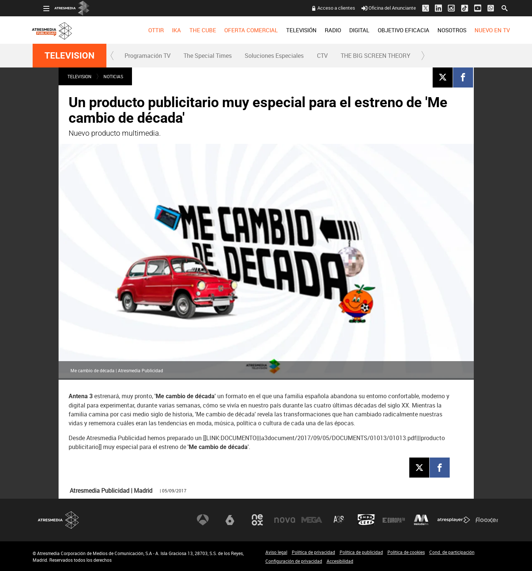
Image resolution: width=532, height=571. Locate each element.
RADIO (322, 30)
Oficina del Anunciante (377, 7)
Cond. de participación (452, 552)
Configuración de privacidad (293, 561)
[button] (112, 55)
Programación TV (148, 56)
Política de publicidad (361, 552)
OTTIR (145, 30)
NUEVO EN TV (481, 30)
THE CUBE (192, 30)
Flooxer (487, 519)
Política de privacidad (313, 552)
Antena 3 (203, 519)
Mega (312, 519)
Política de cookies (406, 552)
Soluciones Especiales (274, 56)
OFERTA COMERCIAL (240, 30)
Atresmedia (59, 520)
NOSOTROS (441, 30)
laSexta (230, 519)
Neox (257, 519)
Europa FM (394, 519)
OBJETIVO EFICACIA (393, 30)
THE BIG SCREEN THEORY (375, 56)
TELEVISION (69, 55)
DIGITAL (348, 30)
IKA (165, 30)
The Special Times (208, 56)
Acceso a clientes (325, 7)
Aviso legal (276, 552)
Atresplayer (453, 519)
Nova (285, 519)
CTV (322, 56)
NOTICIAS (113, 76)
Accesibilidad (340, 561)
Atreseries (339, 519)
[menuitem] (145, 30)
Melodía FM (421, 519)
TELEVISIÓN (290, 30)
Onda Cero (366, 519)
